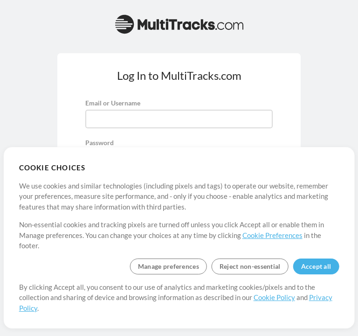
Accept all (316, 266)
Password (99, 143)
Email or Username (112, 103)
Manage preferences (168, 266)
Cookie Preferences (272, 235)
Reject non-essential (250, 266)
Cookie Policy (274, 297)
